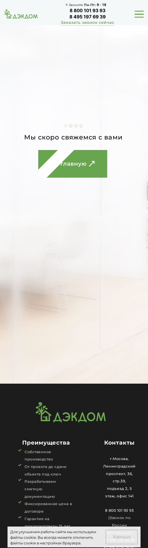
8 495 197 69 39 (87, 17)
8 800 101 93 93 (87, 10)
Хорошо (122, 536)
